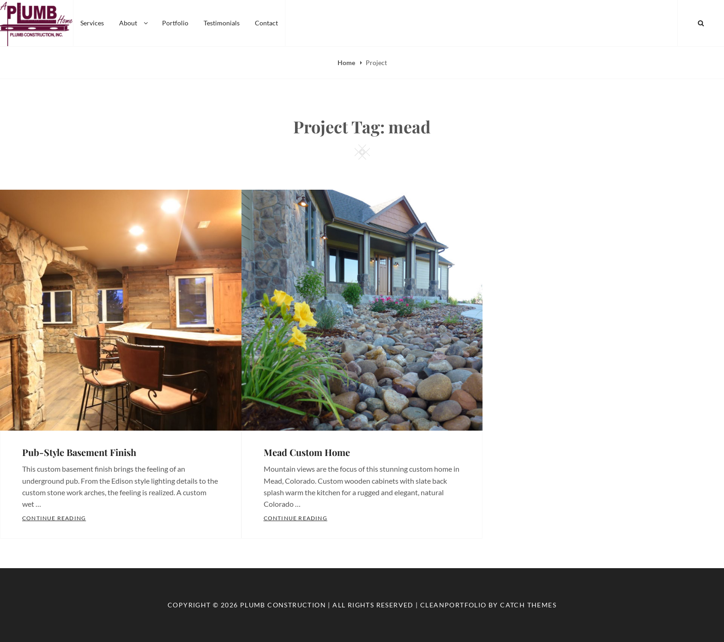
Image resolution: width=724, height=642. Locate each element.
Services (92, 23)
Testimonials (222, 23)
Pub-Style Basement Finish (79, 452)
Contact (266, 23)
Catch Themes (528, 605)
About (134, 23)
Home (347, 62)
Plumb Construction (283, 605)
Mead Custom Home (307, 452)
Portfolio (175, 23)
